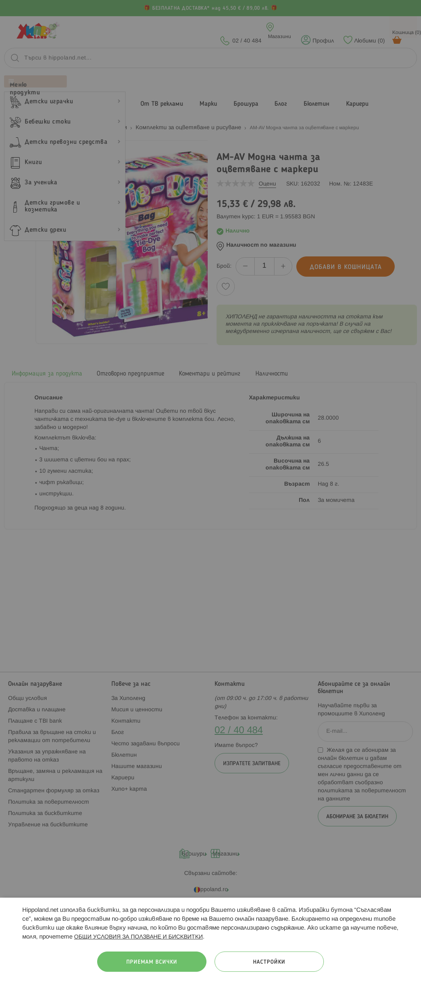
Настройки (269, 962)
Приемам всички (151, 962)
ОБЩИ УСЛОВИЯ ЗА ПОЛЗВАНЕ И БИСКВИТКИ (138, 937)
